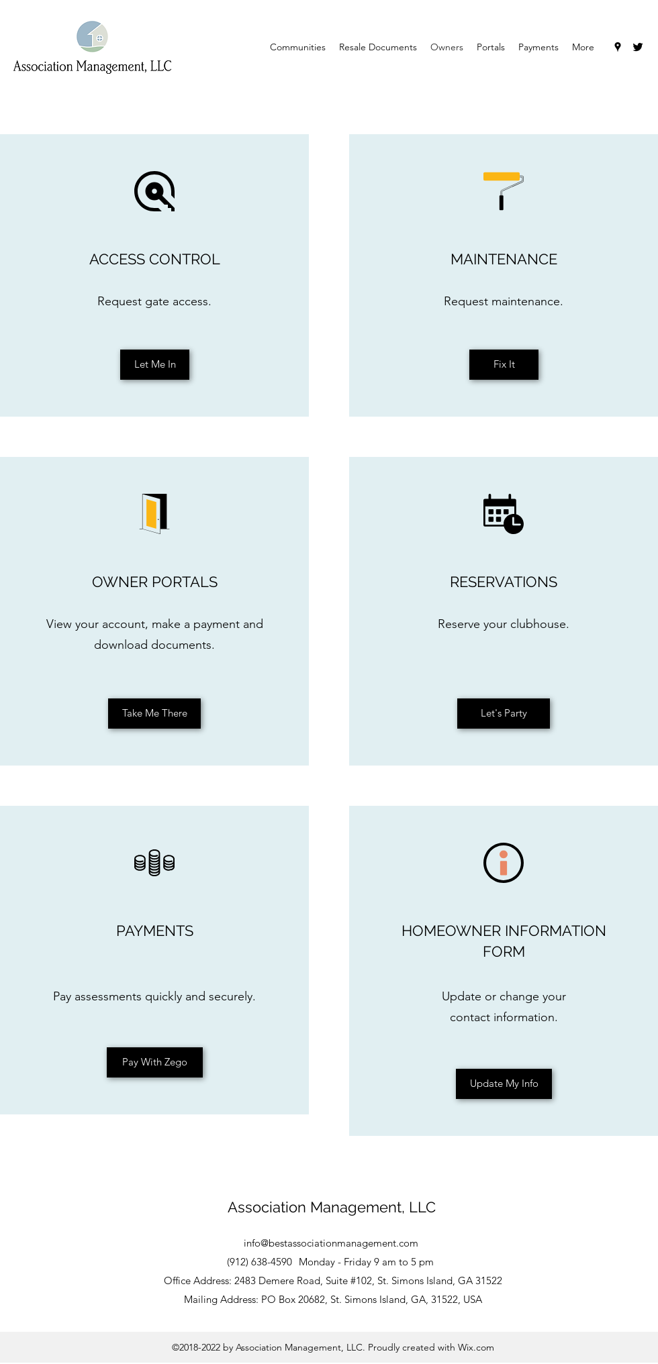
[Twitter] (638, 47)
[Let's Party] (503, 713)
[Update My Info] (504, 1084)
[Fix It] (503, 365)
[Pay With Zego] (155, 1062)
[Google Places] (617, 47)
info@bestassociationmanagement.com (331, 1243)
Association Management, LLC (332, 1207)
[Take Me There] (154, 713)
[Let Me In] (154, 365)
